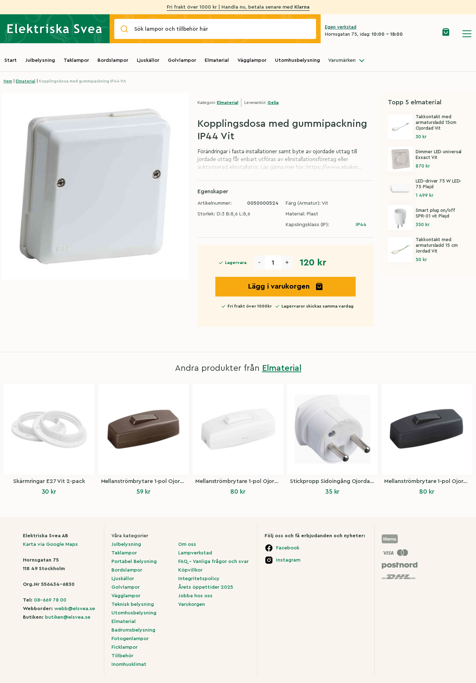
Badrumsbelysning (133, 630)
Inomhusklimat (128, 664)
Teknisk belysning (132, 604)
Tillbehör (122, 655)
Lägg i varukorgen (286, 286)
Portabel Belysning (134, 561)
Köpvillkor (190, 570)
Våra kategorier (129, 535)
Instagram (288, 560)
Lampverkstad (195, 552)
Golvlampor (182, 60)
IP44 (361, 224)
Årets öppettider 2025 (205, 587)
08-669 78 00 (50, 600)
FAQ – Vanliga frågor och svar (213, 561)
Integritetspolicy (199, 578)
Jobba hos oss (195, 595)
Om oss (187, 544)
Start (10, 60)
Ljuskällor (148, 60)
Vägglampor (251, 60)
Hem (8, 81)
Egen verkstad (340, 27)
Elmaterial (217, 60)
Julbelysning (40, 60)
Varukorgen (191, 604)
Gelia (273, 102)
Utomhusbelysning (297, 60)
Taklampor (76, 60)
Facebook (287, 547)
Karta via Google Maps (50, 544)
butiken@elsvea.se (67, 617)
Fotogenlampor (130, 638)
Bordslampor (112, 60)
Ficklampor (124, 647)
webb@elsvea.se (74, 608)
